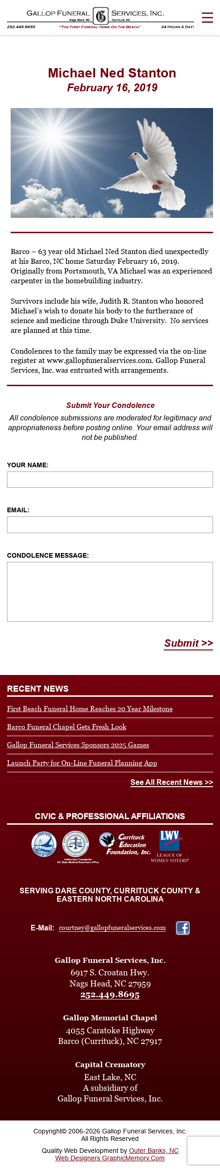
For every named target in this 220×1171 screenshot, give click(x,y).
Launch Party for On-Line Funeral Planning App (82, 763)
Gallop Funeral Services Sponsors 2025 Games (78, 745)
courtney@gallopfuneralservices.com (112, 927)
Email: (18, 510)
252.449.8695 (110, 994)
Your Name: (28, 465)
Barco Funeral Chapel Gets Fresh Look (66, 727)
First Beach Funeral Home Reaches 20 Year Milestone (90, 709)
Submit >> (188, 643)
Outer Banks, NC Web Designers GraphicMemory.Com (117, 1154)
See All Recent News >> (171, 782)
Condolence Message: (48, 555)
